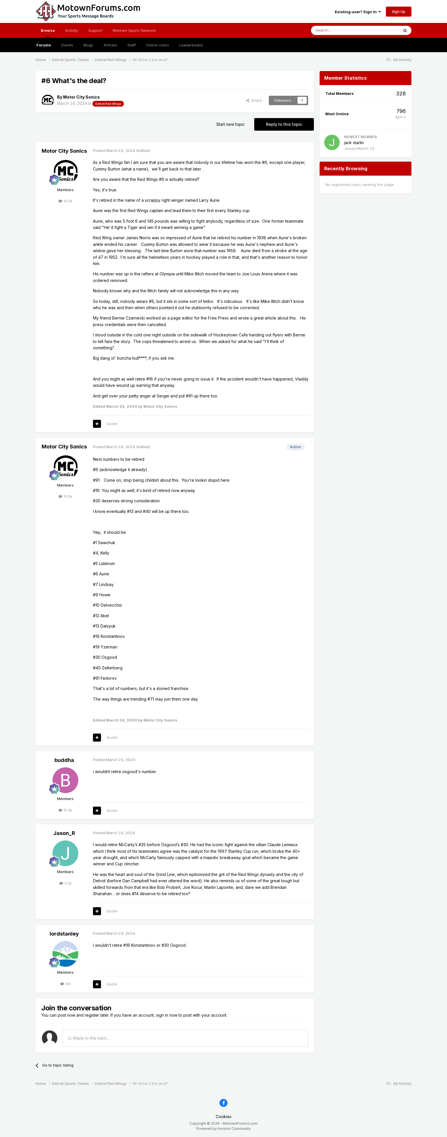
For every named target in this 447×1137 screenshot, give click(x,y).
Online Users (157, 45)
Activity (71, 30)
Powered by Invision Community (223, 1128)
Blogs (88, 45)
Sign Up (398, 11)
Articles (110, 45)
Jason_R (64, 833)
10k (65, 983)
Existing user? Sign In (358, 11)
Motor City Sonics (81, 97)
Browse (48, 33)
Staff (131, 45)
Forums (43, 45)
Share (254, 100)
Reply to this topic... (89, 1038)
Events (67, 45)
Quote (111, 423)
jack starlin (354, 142)
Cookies (224, 1116)
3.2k (65, 883)
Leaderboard (191, 45)
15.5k (65, 201)
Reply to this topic (284, 124)
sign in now (166, 1015)
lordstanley (64, 934)
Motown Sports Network (134, 30)
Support (95, 30)
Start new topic (230, 124)
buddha (64, 760)
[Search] (340, 30)
